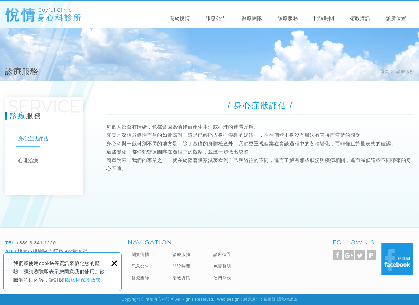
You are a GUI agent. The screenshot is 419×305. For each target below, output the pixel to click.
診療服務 (288, 18)
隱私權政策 (287, 299)
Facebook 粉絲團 (397, 259)
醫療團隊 (252, 18)
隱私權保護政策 (83, 280)
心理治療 (28, 160)
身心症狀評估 (33, 138)
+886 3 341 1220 (35, 242)
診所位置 (396, 18)
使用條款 (222, 278)
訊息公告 (216, 18)
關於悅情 (180, 18)
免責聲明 (222, 266)
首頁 (384, 71)
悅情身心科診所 (43, 15)
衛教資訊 (360, 18)
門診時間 (324, 18)
